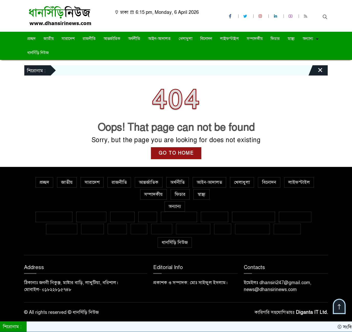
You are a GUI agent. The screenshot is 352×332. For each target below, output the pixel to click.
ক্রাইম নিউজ (91, 217)
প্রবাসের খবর (61, 229)
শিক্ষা (222, 229)
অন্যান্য (308, 38)
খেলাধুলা (185, 38)
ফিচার (275, 38)
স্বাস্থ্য (291, 38)
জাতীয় (48, 38)
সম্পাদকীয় (255, 38)
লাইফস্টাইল (229, 38)
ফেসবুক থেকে (295, 217)
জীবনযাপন (214, 217)
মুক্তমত (161, 229)
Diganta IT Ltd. (312, 312)
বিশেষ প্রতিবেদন (54, 217)
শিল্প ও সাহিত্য (252, 229)
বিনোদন (206, 38)
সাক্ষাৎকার (287, 229)
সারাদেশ (68, 38)
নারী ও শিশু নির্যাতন (253, 217)
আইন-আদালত (159, 38)
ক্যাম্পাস (92, 229)
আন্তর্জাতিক (112, 38)
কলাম (147, 217)
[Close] (315, 71)
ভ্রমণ (139, 229)
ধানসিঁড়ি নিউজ (38, 52)
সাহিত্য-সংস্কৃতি (193, 229)
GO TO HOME (176, 153)
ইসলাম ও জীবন (179, 217)
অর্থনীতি (134, 38)
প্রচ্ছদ (31, 38)
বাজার (117, 229)
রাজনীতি (89, 38)
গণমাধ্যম (122, 217)
